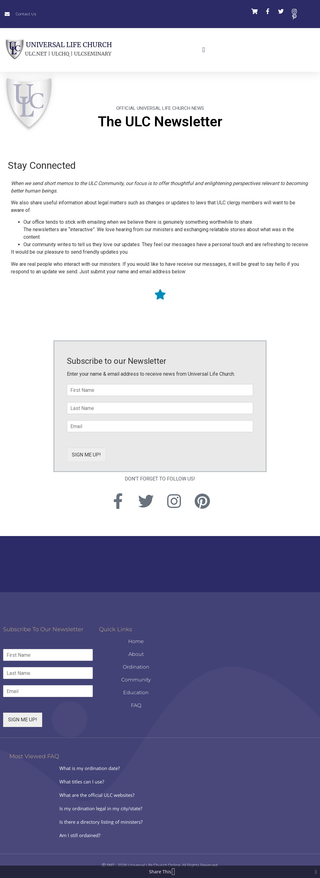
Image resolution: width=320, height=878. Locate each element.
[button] (204, 50)
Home (136, 641)
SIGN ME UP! (86, 455)
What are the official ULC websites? (96, 795)
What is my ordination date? (89, 768)
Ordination (136, 667)
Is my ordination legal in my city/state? (100, 808)
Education (136, 692)
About (136, 654)
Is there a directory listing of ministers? (100, 822)
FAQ (136, 705)
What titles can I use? (81, 781)
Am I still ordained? (79, 835)
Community (136, 680)
